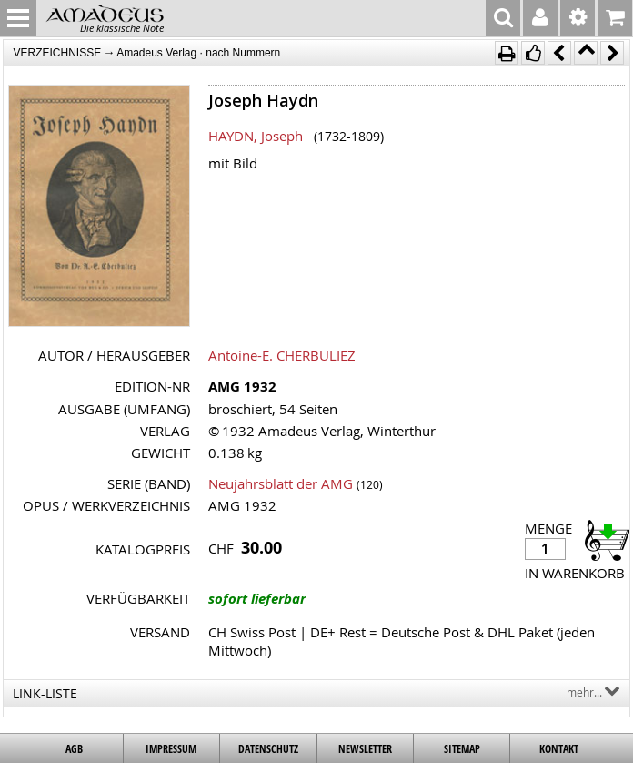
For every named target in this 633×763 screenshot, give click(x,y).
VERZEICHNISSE (57, 52)
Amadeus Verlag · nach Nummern (198, 52)
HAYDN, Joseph (255, 136)
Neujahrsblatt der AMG (280, 483)
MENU (18, 18)
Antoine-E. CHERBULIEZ (282, 355)
